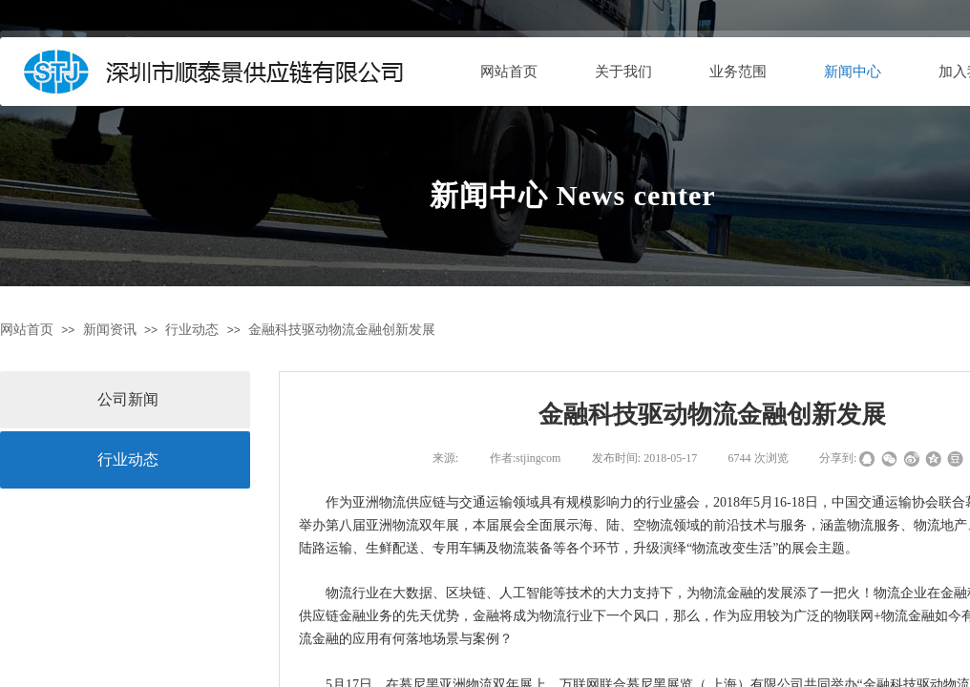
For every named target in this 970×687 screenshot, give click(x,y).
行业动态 (192, 330)
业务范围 (738, 71)
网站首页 (509, 71)
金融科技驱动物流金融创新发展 (341, 330)
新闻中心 (852, 71)
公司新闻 (127, 399)
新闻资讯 (110, 330)
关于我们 (623, 71)
